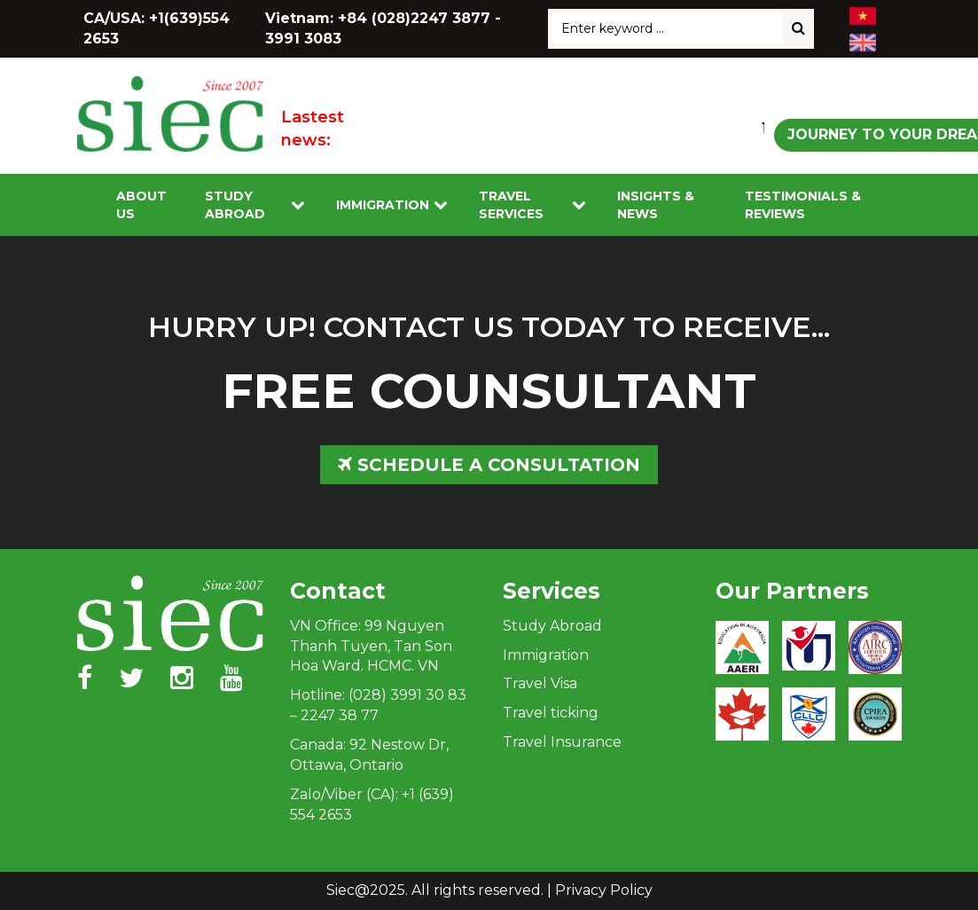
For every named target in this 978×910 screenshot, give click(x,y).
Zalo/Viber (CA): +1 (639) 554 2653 (372, 804)
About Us (141, 205)
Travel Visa (540, 683)
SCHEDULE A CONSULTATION (489, 464)
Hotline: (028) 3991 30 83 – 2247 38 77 (378, 705)
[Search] (798, 28)
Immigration (382, 205)
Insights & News (655, 205)
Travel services (511, 205)
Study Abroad (235, 205)
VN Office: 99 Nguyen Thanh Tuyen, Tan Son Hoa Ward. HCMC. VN (371, 646)
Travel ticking (551, 712)
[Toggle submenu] (298, 205)
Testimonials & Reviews (803, 205)
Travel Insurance (562, 741)
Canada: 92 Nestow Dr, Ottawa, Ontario (369, 754)
